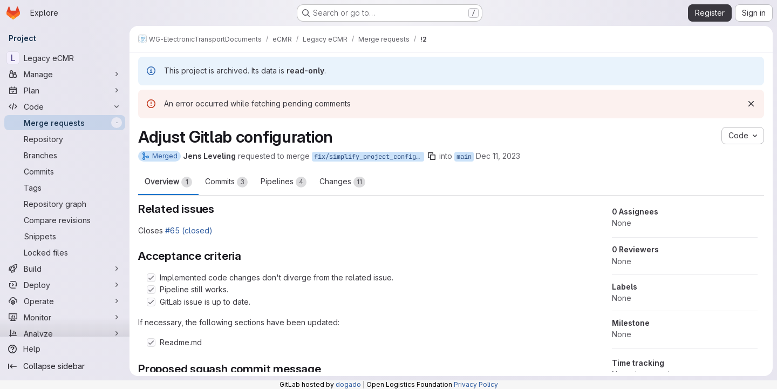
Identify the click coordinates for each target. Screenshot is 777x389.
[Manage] (64, 74)
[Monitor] (64, 317)
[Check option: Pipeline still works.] (151, 289)
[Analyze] (64, 333)
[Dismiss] (751, 103)
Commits (226, 182)
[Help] (64, 349)
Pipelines (283, 182)
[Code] (64, 106)
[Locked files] (64, 252)
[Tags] (64, 187)
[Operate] (64, 300)
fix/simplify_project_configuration (369, 156)
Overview (168, 182)
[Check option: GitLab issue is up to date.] (151, 302)
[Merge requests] (64, 122)
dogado (348, 384)
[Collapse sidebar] (64, 366)
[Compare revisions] (64, 219)
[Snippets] (64, 236)
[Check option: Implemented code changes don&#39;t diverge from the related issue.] (151, 277)
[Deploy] (64, 284)
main (464, 156)
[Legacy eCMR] (64, 57)
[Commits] (64, 171)
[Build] (64, 268)
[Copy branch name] (431, 156)
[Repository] (64, 138)
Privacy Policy (476, 384)
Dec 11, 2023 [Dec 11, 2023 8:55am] (498, 155)
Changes (342, 182)
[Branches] (64, 155)
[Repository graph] (64, 203)
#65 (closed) (189, 230)
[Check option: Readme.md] (151, 342)
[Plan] (64, 90)
